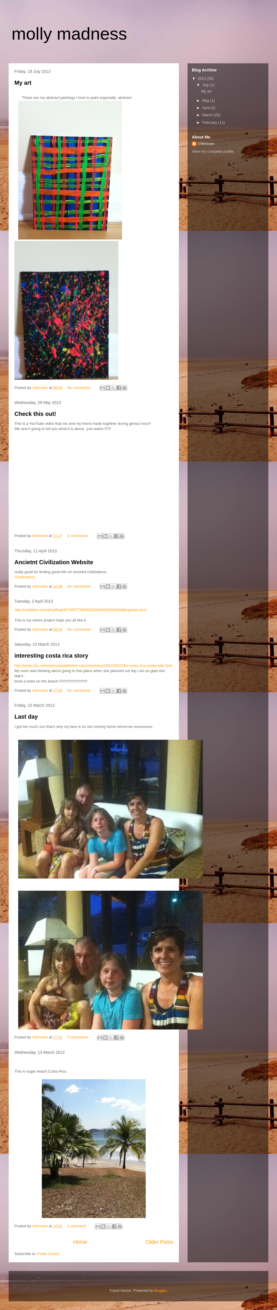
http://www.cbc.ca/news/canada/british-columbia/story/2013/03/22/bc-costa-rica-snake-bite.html (93, 665)
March (208, 115)
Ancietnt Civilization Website (53, 562)
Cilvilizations (24, 577)
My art (22, 83)
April (206, 108)
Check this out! (35, 414)
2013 (202, 78)
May (206, 100)
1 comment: (77, 1226)
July (206, 85)
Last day (26, 716)
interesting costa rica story (51, 655)
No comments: (79, 387)
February (210, 122)
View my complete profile (212, 151)
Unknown (206, 143)
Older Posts (159, 1242)
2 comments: (78, 536)
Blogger (160, 1290)
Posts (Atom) (48, 1254)
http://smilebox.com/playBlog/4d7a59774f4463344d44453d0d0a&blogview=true (80, 610)
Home (80, 1242)
